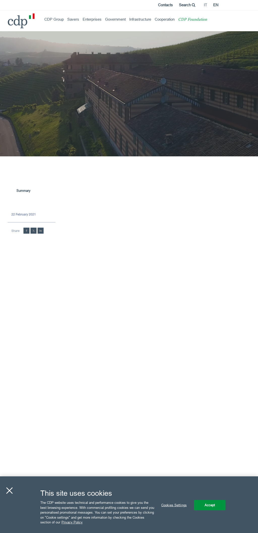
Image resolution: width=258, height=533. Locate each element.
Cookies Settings (174, 505)
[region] (129, 504)
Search (187, 5)
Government (115, 19)
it (205, 5)
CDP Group (54, 19)
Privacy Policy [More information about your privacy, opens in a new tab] (72, 522)
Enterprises (92, 19)
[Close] (9, 490)
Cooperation (165, 19)
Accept (210, 505)
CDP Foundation (192, 20)
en (215, 5)
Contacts (165, 5)
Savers (73, 19)
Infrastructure (140, 19)
